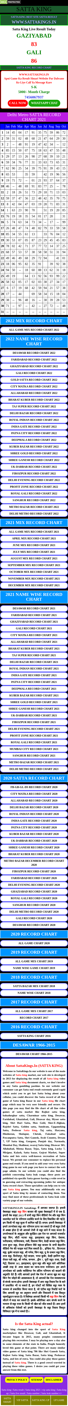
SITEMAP (36, 1380)
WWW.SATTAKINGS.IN (34, 22)
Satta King (58, 1329)
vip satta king (48, 1390)
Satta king (21, 1075)
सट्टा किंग (22, 1211)
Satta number (33, 1393)
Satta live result (17, 1393)
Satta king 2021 (33, 1390)
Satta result (18, 1390)
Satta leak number (50, 1393)
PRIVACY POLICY (17, 1380)
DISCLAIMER (53, 1380)
